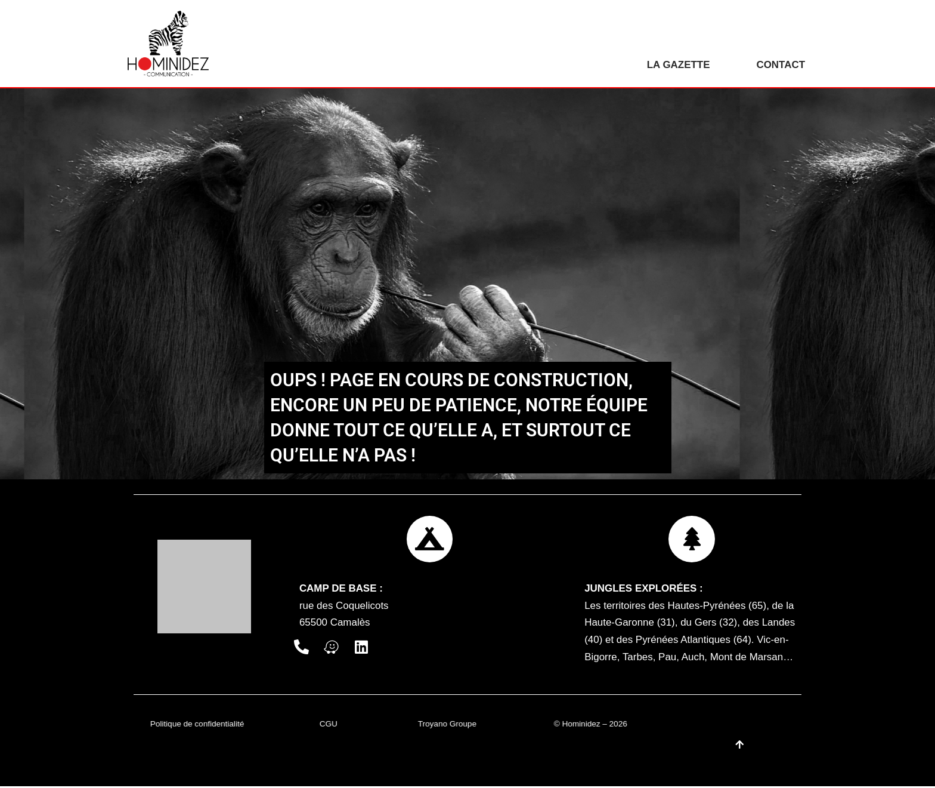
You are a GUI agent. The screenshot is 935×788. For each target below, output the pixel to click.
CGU (329, 725)
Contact (780, 64)
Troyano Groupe (447, 725)
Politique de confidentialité (197, 725)
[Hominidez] (171, 43)
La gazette (678, 64)
